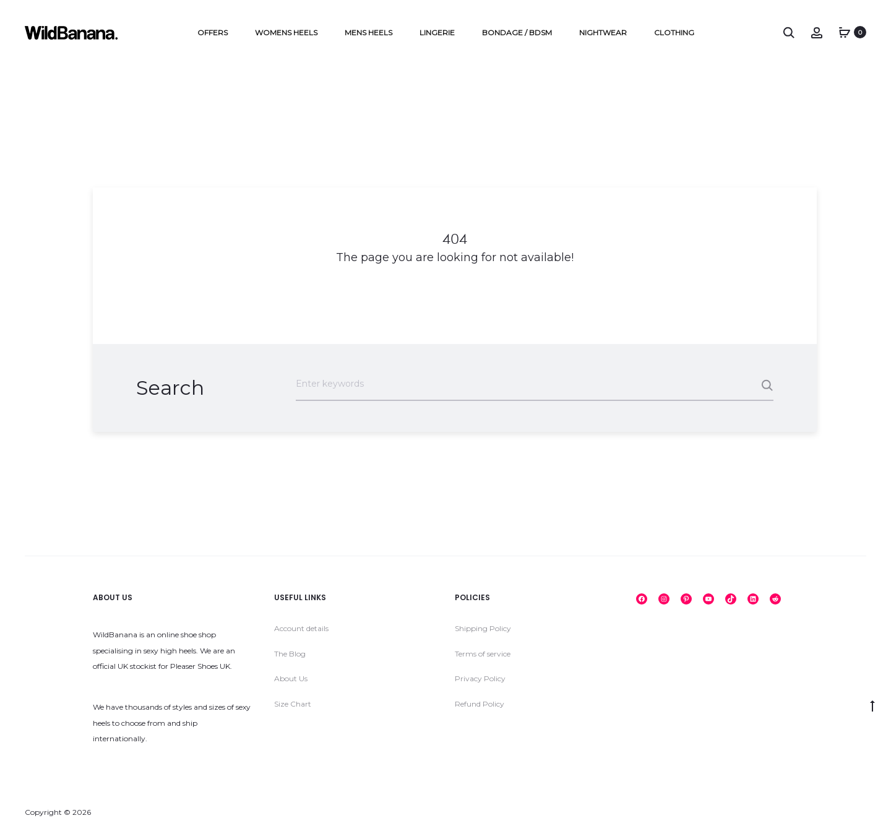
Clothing (674, 32)
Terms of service (482, 654)
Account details (301, 629)
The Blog (290, 654)
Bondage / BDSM (517, 32)
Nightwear (603, 32)
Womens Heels (286, 32)
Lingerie (437, 32)
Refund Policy (479, 704)
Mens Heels (368, 32)
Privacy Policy (480, 679)
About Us (291, 679)
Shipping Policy (483, 629)
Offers (212, 32)
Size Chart (292, 704)
